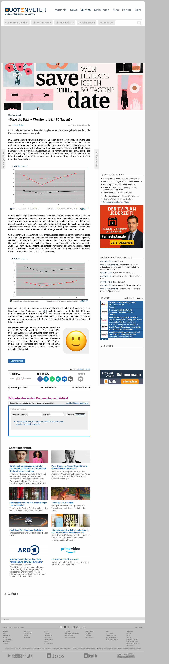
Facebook (6, 641)
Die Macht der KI (65, 22)
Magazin (61, 10)
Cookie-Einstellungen (133, 643)
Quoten (86, 10)
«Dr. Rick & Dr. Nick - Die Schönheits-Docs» (121, 277)
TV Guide (74, 649)
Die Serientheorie (42, 22)
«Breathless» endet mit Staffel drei (117, 192)
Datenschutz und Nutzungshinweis (132, 640)
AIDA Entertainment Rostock (118, 304)
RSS (4, 633)
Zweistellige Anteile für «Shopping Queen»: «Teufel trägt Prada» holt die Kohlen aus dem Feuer (119, 267)
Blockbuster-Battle (112, 639)
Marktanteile (69, 635)
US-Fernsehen (48, 643)
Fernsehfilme (90, 649)
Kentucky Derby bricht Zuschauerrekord (119, 184)
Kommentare (16, 360)
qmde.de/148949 (84, 369)
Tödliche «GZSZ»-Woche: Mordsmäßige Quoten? (120, 290)
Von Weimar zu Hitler (16, 22)
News (74, 10)
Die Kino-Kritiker (111, 635)
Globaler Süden (86, 22)
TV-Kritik (88, 635)
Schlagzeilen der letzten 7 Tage (116, 202)
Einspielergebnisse (112, 637)
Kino (116, 10)
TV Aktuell (17, 649)
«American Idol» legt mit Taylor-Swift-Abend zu (122, 181)
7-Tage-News (7, 639)
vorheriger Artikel (18, 387)
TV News (55, 649)
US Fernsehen (46, 649)
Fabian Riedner (18, 125)
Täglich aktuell (70, 637)
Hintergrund (28, 633)
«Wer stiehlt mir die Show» (117, 273)
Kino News (9, 649)
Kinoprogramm (111, 649)
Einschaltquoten (64, 649)
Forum (126, 10)
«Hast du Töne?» (113, 282)
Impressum (130, 645)
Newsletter (6, 635)
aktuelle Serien (100, 649)
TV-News (47, 633)
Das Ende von (106, 22)
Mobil (5, 637)
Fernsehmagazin (27, 649)
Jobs (128, 635)
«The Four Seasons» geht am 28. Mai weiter (121, 196)
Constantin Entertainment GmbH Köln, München (121, 326)
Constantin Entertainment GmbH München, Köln (121, 319)
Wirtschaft (47, 637)
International (48, 639)
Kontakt (128, 637)
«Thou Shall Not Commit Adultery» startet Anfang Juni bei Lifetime (120, 188)
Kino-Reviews (89, 637)
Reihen (26, 635)
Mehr (137, 10)
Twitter (5, 643)
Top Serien (136, 649)
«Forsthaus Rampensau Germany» (120, 285)
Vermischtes (48, 635)
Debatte (87, 633)
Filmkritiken (37, 649)
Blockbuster (81, 649)
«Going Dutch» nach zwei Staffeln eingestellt (121, 178)
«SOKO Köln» (111, 261)
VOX (45, 311)
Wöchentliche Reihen (72, 633)
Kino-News (109, 633)
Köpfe (46, 641)
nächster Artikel (81, 387)
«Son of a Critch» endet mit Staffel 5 (118, 199)
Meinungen (101, 10)
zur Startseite (48, 387)
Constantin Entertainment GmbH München (117, 312)
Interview (27, 637)
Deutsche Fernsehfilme (124, 649)
